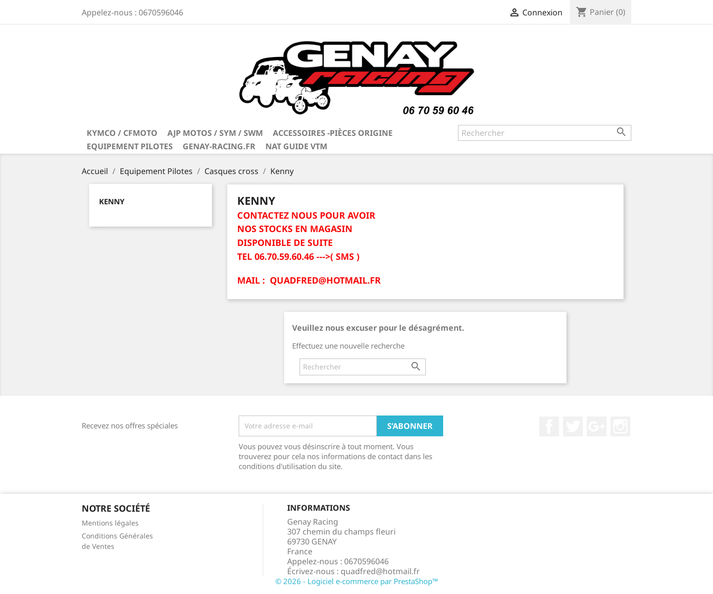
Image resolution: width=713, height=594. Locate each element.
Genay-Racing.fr (219, 146)
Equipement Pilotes (130, 146)
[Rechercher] (544, 133)
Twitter (573, 426)
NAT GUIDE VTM (296, 146)
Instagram (620, 426)
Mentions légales (110, 523)
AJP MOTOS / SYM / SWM (215, 132)
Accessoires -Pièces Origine (333, 132)
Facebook (549, 426)
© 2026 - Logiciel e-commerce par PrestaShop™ (356, 581)
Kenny (111, 201)
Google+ (597, 426)
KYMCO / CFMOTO (122, 132)
